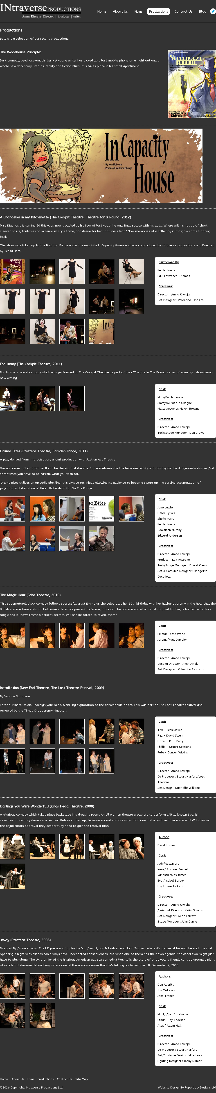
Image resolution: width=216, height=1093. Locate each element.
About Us (120, 11)
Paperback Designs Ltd (200, 1087)
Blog (202, 11)
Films (138, 11)
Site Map (81, 1079)
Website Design (169, 1087)
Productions (158, 11)
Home (101, 11)
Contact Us (183, 11)
